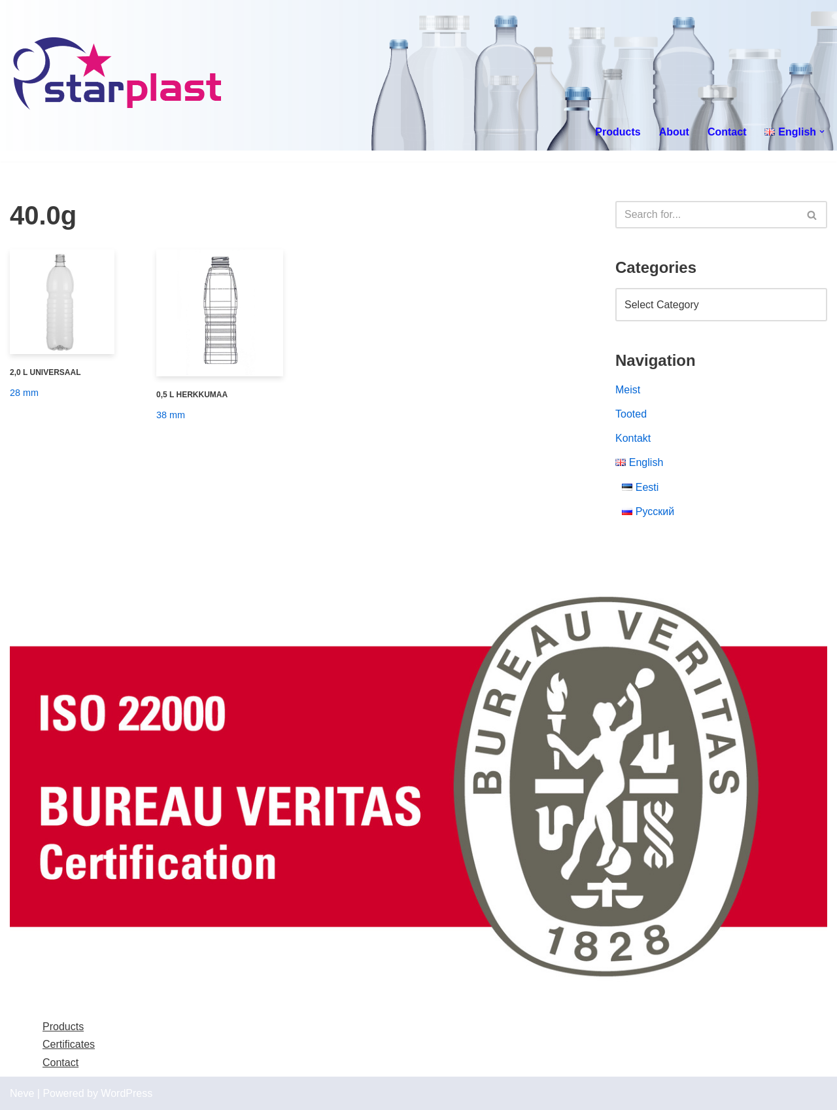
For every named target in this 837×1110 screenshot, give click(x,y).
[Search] (706, 214)
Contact (727, 131)
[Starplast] (118, 75)
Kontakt (633, 438)
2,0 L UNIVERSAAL (45, 372)
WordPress (126, 1093)
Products (617, 131)
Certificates (69, 1044)
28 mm (24, 392)
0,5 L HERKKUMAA (192, 394)
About (674, 131)
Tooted (631, 414)
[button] (822, 131)
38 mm (170, 415)
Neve (22, 1093)
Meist (627, 389)
